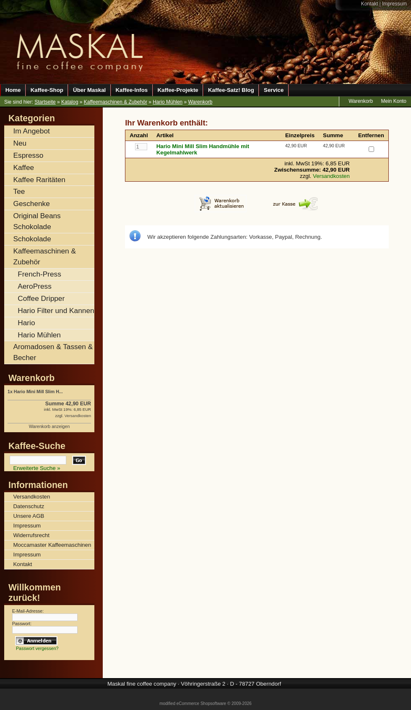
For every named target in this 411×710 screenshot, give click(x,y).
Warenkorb (200, 102)
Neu (20, 143)
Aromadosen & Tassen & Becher (53, 352)
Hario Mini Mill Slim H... (38, 391)
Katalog (69, 102)
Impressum (394, 4)
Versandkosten (331, 176)
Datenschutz (28, 506)
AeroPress (35, 286)
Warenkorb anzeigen (49, 426)
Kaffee (23, 167)
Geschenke (31, 203)
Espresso (28, 155)
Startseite (44, 102)
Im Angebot (31, 131)
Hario (26, 322)
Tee (19, 191)
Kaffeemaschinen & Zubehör (115, 102)
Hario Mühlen (167, 102)
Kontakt (369, 4)
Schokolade (32, 239)
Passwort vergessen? (37, 648)
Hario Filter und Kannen (56, 310)
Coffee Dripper (41, 298)
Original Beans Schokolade (37, 221)
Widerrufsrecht (31, 535)
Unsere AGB (28, 516)
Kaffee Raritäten (39, 179)
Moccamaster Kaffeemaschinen (52, 545)
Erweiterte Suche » (36, 468)
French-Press (39, 274)
